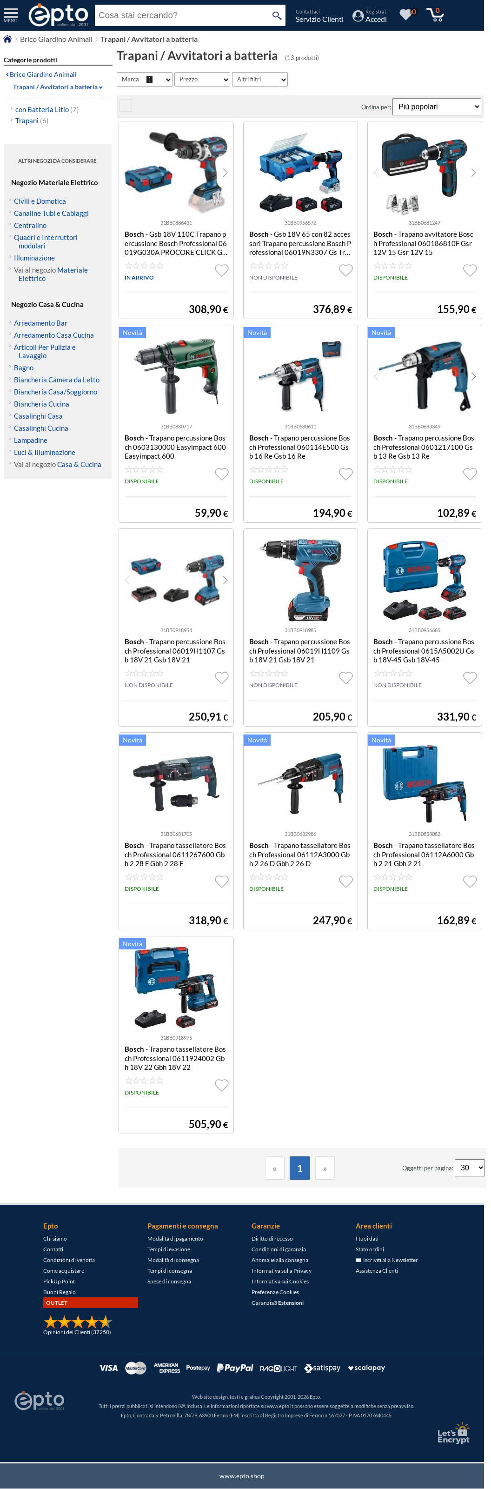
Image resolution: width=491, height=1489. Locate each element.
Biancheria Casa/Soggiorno (55, 391)
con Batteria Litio (47, 109)
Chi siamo (55, 1238)
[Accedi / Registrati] (370, 18)
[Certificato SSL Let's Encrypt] (452, 1433)
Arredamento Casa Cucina (54, 335)
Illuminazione (34, 258)
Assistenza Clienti (377, 1271)
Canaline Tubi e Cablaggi (51, 213)
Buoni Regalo (59, 1292)
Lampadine (30, 440)
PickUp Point (59, 1281)
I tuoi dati (367, 1238)
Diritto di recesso (272, 1238)
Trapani (32, 120)
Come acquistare (63, 1271)
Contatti (53, 1249)
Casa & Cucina (79, 464)
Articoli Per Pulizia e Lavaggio (45, 351)
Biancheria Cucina (41, 404)
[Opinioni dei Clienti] (78, 1327)
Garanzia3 (278, 1303)
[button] (225, 172)
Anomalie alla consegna (280, 1260)
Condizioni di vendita (69, 1260)
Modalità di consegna (173, 1260)
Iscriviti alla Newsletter (387, 1260)
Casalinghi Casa (38, 416)
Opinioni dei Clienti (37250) (77, 1332)
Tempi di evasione (168, 1249)
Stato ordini (370, 1249)
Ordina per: (376, 107)
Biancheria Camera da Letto (57, 379)
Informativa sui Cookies (280, 1281)
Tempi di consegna (169, 1271)
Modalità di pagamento (175, 1238)
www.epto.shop (242, 1476)
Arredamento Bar (40, 323)
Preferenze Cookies (275, 1292)
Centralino (30, 225)
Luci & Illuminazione (44, 452)
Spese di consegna (169, 1281)
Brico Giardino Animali (43, 74)
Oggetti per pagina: (428, 1168)
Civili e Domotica (40, 201)
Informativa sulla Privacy (282, 1271)
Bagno (23, 367)
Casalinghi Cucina (41, 428)
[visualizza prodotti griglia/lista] (125, 109)
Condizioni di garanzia (279, 1249)
